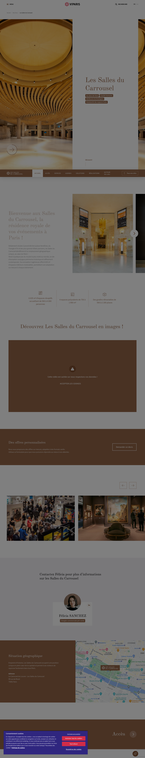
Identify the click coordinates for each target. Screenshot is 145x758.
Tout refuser (74, 744)
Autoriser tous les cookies (73, 738)
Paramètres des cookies (74, 749)
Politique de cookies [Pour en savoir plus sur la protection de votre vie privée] (18, 748)
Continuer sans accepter (73, 734)
